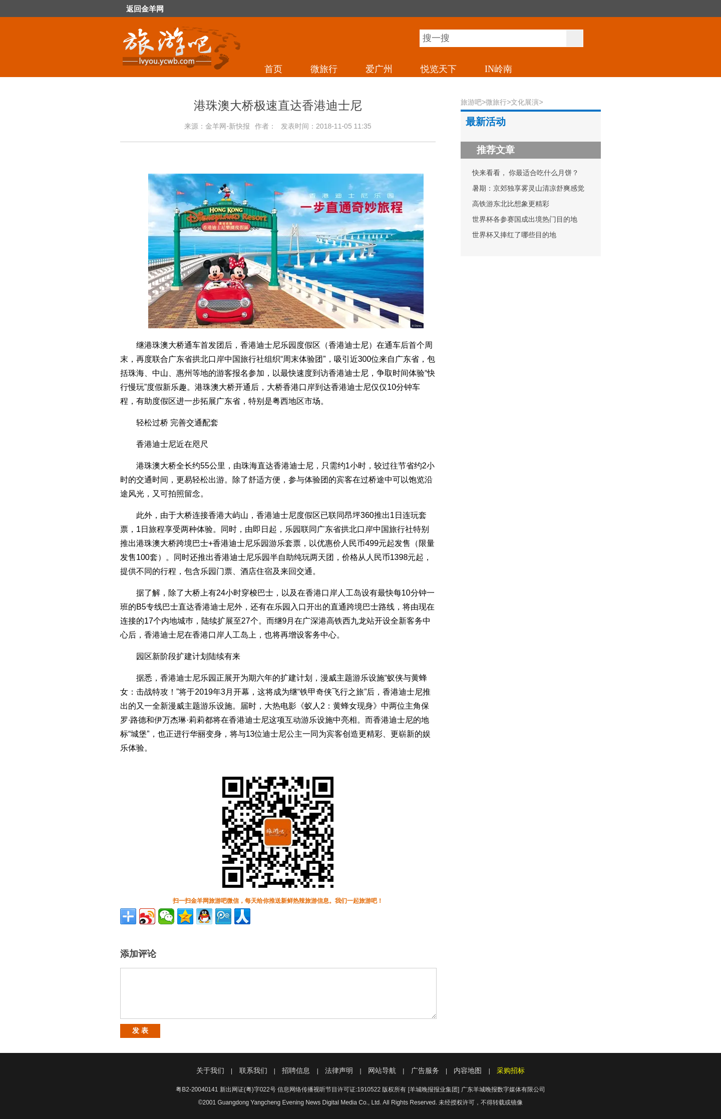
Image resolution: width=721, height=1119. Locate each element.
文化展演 (525, 102)
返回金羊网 (145, 9)
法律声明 (339, 1070)
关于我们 (210, 1070)
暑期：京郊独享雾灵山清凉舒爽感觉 (528, 188)
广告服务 (425, 1070)
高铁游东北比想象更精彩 (510, 204)
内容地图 (468, 1070)
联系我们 (253, 1070)
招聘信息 (296, 1070)
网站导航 (382, 1070)
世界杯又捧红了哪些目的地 (514, 235)
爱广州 (379, 69)
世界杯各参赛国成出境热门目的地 (524, 219)
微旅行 (323, 69)
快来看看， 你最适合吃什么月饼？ (525, 173)
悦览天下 (439, 69)
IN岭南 (498, 69)
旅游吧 (471, 102)
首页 (273, 69)
